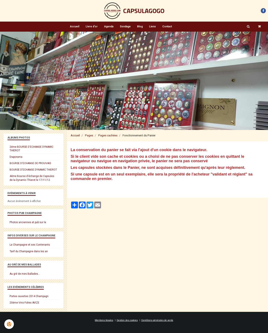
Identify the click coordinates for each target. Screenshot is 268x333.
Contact (167, 26)
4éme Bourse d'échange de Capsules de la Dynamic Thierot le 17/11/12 (32, 178)
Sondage (125, 26)
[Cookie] (9, 324)
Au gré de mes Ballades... (25, 273)
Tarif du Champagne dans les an (29, 251)
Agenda (108, 26)
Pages (89, 135)
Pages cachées (107, 135)
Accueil (74, 26)
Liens (152, 26)
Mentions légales (104, 320)
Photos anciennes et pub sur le (28, 222)
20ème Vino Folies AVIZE (24, 302)
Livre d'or (92, 26)
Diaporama (16, 156)
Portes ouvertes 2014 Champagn (29, 296)
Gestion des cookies (127, 320)
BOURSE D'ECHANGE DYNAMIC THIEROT (33, 169)
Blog (140, 26)
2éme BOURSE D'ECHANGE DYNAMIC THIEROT (31, 148)
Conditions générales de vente (157, 320)
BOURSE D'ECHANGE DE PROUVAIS (30, 163)
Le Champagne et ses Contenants (30, 244)
